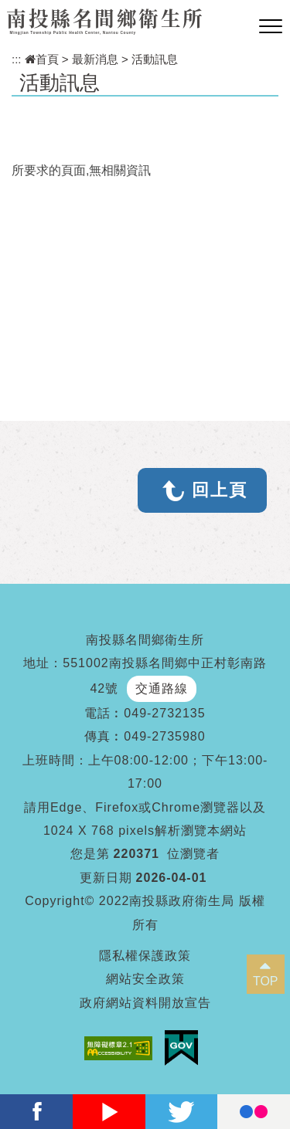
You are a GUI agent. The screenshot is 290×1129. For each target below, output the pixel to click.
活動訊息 (154, 59)
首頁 (42, 59)
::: (17, 59)
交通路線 (161, 688)
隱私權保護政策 (145, 955)
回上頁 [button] (219, 490)
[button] (270, 27)
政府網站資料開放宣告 (145, 1002)
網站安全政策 (145, 978)
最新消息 (95, 59)
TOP (265, 981)
